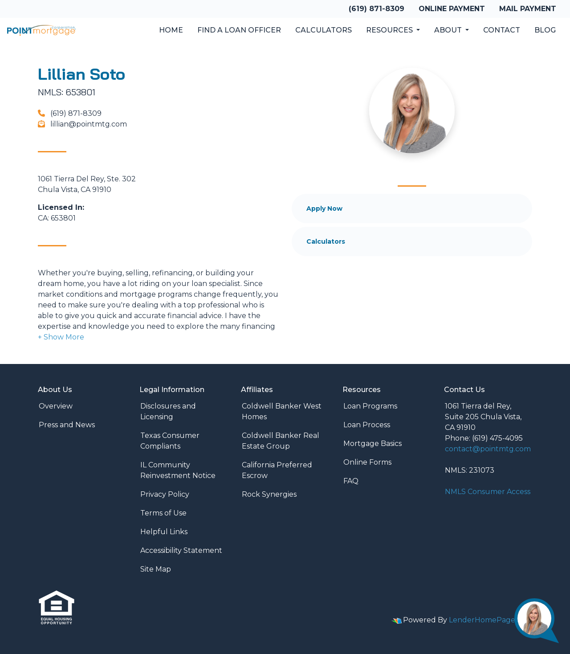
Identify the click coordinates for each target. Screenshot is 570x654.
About (449, 30)
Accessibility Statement (181, 550)
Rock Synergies (269, 494)
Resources (390, 30)
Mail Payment (527, 8)
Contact (501, 30)
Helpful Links (163, 531)
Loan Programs (370, 406)
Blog (545, 30)
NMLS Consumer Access (487, 491)
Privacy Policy (164, 494)
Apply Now (324, 208)
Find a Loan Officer (239, 30)
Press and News (67, 425)
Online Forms (367, 462)
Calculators (323, 30)
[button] (61, 337)
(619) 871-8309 (376, 8)
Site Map (155, 569)
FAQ (350, 481)
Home (171, 30)
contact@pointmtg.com (488, 449)
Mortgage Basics (372, 443)
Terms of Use (163, 513)
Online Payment (452, 8)
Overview (56, 406)
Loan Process (366, 425)
